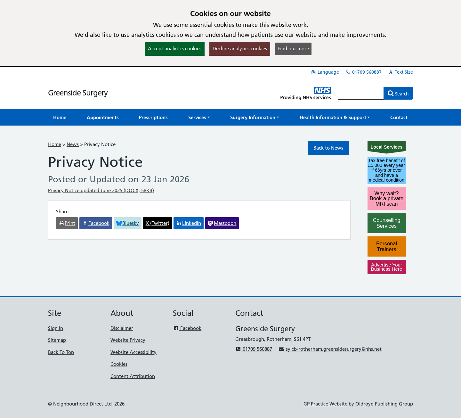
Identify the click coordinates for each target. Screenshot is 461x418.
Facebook (187, 328)
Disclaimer (121, 328)
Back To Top (61, 352)
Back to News (328, 148)
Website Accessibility (133, 352)
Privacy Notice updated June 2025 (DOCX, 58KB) (101, 190)
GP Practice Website (325, 404)
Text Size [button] (400, 72)
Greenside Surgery (78, 92)
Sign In (55, 328)
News (73, 144)
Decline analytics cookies (240, 48)
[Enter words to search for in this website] (361, 93)
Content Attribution (132, 376)
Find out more (293, 48)
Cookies (118, 364)
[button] (199, 117)
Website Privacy (127, 340)
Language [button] (325, 72)
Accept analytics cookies (174, 48)
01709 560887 (363, 72)
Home (54, 144)
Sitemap (57, 340)
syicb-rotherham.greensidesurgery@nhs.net (329, 349)
